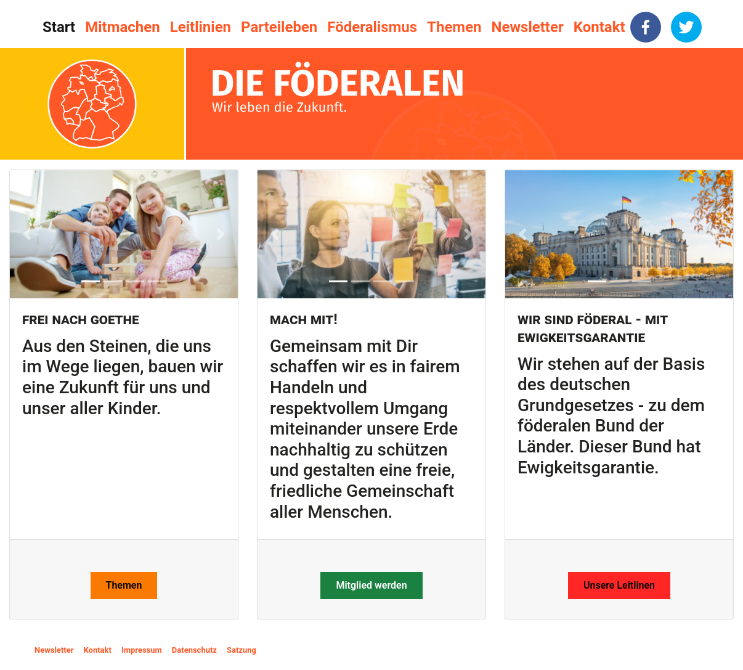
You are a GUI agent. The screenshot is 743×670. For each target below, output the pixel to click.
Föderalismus (372, 27)
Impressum (141, 650)
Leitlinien (200, 27)
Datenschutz (194, 650)
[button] (27, 234)
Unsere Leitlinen (619, 585)
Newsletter (528, 27)
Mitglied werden (371, 585)
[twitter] (686, 27)
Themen (454, 27)
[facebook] (645, 27)
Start (59, 27)
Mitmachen (122, 27)
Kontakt (599, 27)
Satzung (241, 650)
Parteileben (279, 27)
